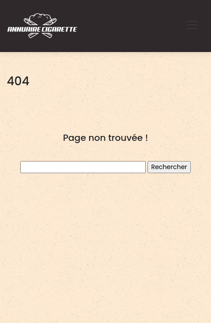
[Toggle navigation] (191, 26)
